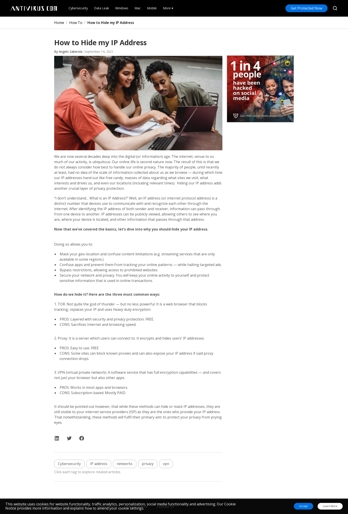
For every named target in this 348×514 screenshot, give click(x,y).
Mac (137, 8)
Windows (121, 8)
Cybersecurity (78, 8)
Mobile (152, 8)
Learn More (330, 506)
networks (124, 463)
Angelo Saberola (70, 51)
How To (75, 22)
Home (59, 22)
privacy (148, 463)
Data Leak (101, 8)
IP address (98, 463)
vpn (166, 463)
